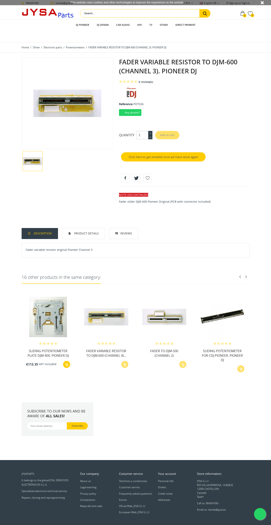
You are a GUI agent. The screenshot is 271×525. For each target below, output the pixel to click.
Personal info (166, 469)
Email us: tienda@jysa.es (211, 498)
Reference (126, 93)
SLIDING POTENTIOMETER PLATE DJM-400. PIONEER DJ (48, 341)
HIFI (139, 25)
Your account (167, 462)
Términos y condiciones (133, 469)
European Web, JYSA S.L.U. (134, 501)
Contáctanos (87, 488)
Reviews (126, 222)
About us (85, 469)
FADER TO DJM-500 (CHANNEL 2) (164, 341)
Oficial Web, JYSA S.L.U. (132, 494)
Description (42, 222)
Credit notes (165, 482)
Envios (123, 488)
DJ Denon (103, 25)
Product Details (86, 222)
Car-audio (123, 25)
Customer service (129, 476)
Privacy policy (88, 482)
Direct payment (185, 25)
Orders (162, 476)
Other (164, 25)
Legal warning (88, 476)
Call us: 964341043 (207, 492)
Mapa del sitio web (91, 494)
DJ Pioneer (82, 25)
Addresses (164, 488)
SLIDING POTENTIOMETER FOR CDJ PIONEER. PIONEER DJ (222, 344)
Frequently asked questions (135, 482)
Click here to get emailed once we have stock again (163, 145)
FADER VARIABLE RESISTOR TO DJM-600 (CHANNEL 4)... (106, 341)
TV (150, 25)
